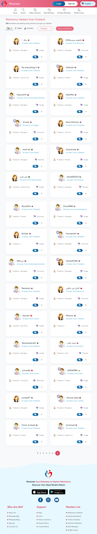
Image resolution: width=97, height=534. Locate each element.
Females (28, 28)
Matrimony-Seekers (75, 513)
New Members (49, 11)
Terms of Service (44, 520)
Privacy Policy (43, 523)
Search (23, 11)
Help (40, 513)
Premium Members (64, 11)
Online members (35, 11)
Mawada (11, 4)
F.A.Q (40, 516)
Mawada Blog (14, 520)
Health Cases (79, 11)
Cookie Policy (43, 527)
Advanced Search (65, 29)
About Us (12, 513)
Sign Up (71, 3)
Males (18, 28)
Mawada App (14, 516)
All (9, 28)
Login (59, 3)
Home (15, 11)
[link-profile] (26, 42)
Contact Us (13, 527)
